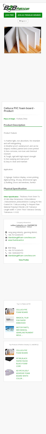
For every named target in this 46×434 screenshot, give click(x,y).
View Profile (24, 260)
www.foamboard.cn (16, 240)
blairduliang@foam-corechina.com (22, 237)
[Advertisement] (28, 85)
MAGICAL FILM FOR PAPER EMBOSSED (22, 320)
